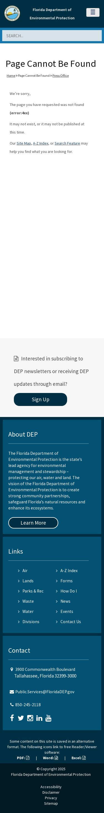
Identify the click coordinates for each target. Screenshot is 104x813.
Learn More (33, 522)
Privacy (51, 797)
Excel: (79, 757)
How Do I (66, 591)
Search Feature (67, 143)
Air (22, 570)
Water (26, 611)
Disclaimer (51, 792)
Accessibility (51, 786)
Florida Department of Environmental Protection (51, 774)
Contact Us (68, 621)
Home (11, 75)
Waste (26, 601)
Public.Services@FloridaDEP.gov (44, 691)
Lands (26, 580)
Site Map (24, 143)
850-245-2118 (28, 704)
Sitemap (51, 803)
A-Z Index (40, 143)
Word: (50, 757)
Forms (64, 580)
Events (64, 611)
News (63, 601)
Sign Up (40, 399)
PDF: (23, 757)
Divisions (28, 621)
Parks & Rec (31, 591)
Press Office (60, 75)
